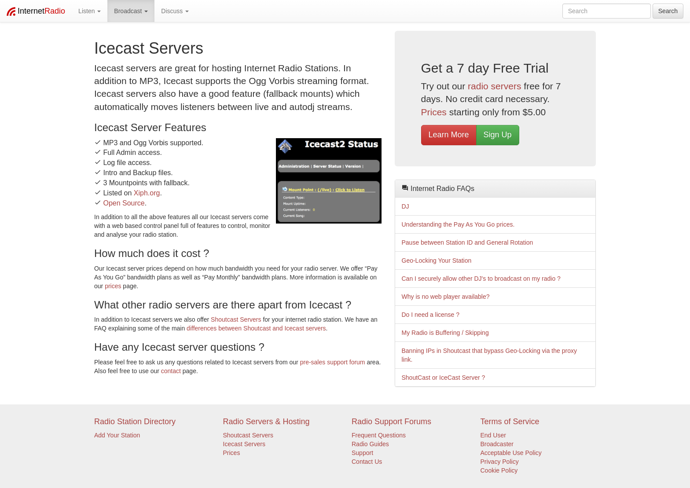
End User (493, 435)
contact (171, 370)
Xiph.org (147, 193)
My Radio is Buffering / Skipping (445, 332)
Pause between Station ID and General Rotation (467, 242)
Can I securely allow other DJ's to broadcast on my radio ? (481, 278)
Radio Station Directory (135, 421)
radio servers (494, 86)
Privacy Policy (500, 461)
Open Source (123, 203)
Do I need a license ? (431, 314)
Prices (434, 112)
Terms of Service (510, 421)
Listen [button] (89, 11)
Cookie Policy (499, 470)
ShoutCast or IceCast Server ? (443, 377)
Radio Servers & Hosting (266, 421)
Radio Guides (370, 444)
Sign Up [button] (498, 134)
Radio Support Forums (391, 421)
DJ (405, 206)
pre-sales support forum (332, 362)
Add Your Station (117, 435)
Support (362, 452)
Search (668, 11)
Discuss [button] (175, 11)
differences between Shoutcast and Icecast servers (256, 328)
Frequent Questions (379, 435)
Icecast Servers (244, 444)
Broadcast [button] (131, 11)
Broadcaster (497, 444)
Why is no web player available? (446, 296)
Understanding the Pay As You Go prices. (458, 224)
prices (113, 286)
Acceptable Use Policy (511, 452)
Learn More (449, 134)
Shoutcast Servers (236, 319)
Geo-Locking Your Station (437, 260)
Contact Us (367, 461)
